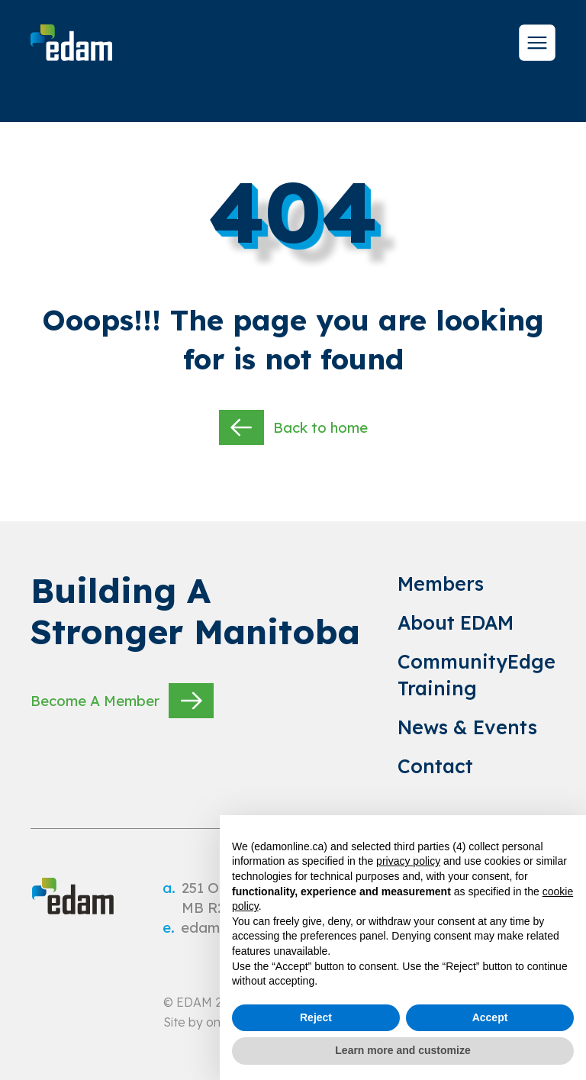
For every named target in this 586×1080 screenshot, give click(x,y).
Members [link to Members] (441, 583)
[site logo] (71, 42)
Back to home (293, 427)
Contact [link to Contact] (435, 766)
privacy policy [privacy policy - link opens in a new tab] (408, 861)
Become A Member (122, 700)
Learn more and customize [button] (402, 1050)
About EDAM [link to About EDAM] (456, 622)
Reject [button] (316, 1017)
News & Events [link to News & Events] (467, 727)
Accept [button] (490, 1017)
